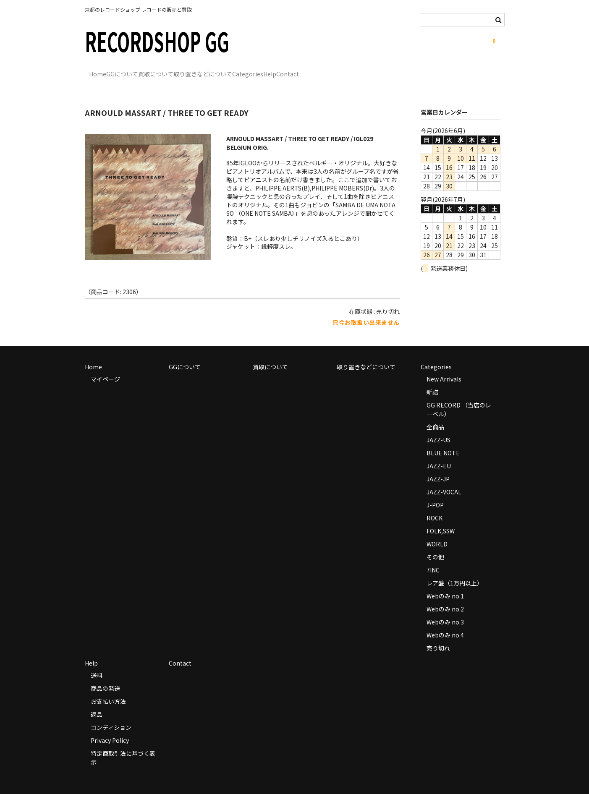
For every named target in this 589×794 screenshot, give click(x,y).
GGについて (144, 70)
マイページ (105, 367)
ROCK (434, 505)
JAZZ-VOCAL (444, 479)
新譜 (432, 380)
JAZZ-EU (439, 453)
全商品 (435, 414)
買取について (194, 70)
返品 (96, 702)
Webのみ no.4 (445, 623)
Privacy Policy (110, 728)
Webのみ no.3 (445, 610)
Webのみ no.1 (445, 584)
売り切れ (438, 636)
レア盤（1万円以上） (455, 571)
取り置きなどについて (258, 70)
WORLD (437, 532)
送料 (96, 663)
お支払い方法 (108, 689)
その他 (435, 545)
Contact (395, 70)
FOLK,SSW (441, 519)
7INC (433, 558)
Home (101, 70)
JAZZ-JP (438, 466)
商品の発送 (105, 676)
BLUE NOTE (443, 440)
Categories (320, 70)
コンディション (111, 715)
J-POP (435, 492)
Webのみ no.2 (445, 597)
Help (359, 70)
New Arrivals (444, 367)
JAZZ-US (438, 427)
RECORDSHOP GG (157, 40)
